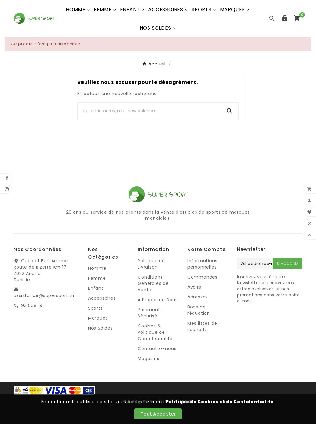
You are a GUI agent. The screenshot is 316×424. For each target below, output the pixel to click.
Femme (97, 278)
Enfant (96, 288)
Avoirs (194, 287)
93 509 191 (32, 305)
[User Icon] (284, 18)
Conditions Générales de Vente (153, 283)
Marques (98, 318)
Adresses (197, 297)
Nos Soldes (100, 328)
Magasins (148, 358)
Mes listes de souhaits (202, 326)
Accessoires (102, 298)
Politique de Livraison (151, 264)
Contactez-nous (157, 349)
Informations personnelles (202, 264)
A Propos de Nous (158, 300)
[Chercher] (149, 111)
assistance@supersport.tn (44, 295)
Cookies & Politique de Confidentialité (155, 332)
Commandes (202, 277)
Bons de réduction (198, 310)
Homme (97, 268)
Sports (95, 308)
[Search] (230, 111)
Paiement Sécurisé (149, 313)
